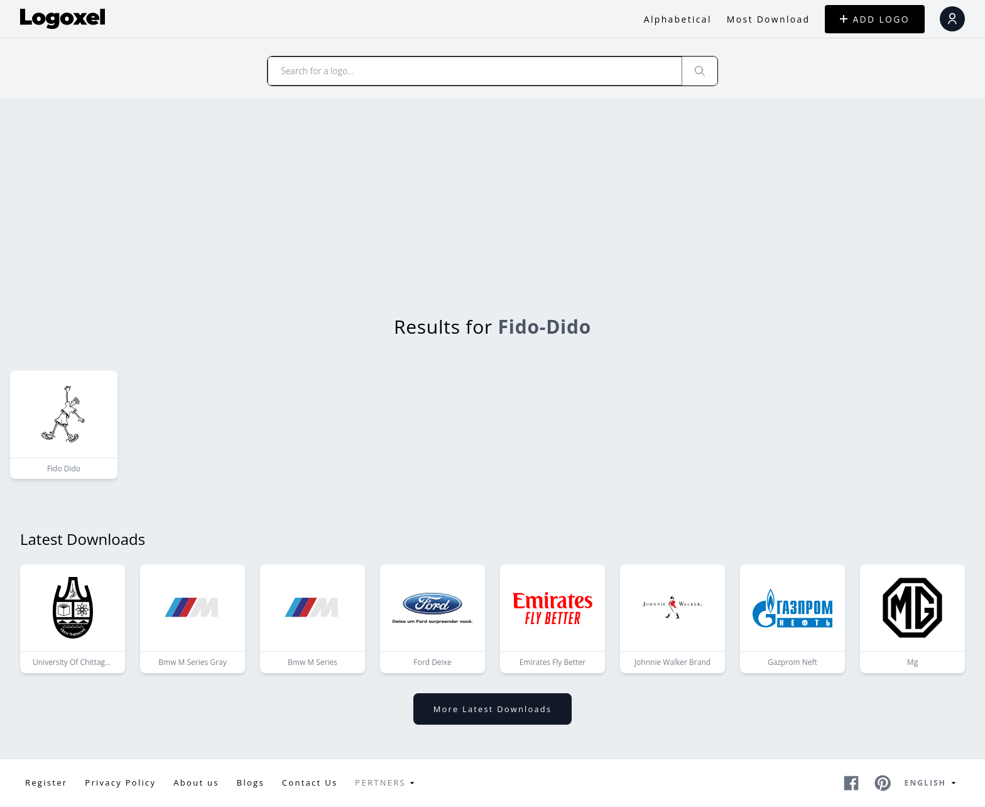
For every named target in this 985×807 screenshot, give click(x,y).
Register (46, 782)
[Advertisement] (492, 193)
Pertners (386, 783)
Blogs (250, 782)
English (932, 783)
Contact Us (310, 782)
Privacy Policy (120, 782)
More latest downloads (492, 709)
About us (196, 782)
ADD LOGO (875, 19)
